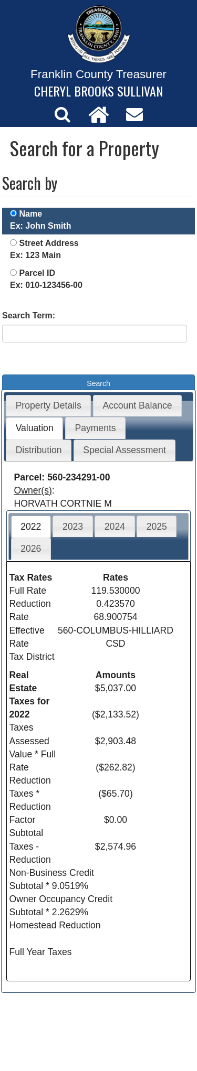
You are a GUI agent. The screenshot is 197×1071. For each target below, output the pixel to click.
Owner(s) (33, 490)
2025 (157, 526)
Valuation (35, 428)
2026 (30, 548)
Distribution (39, 450)
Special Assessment (124, 450)
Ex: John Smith (40, 225)
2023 (73, 526)
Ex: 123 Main (35, 255)
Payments (95, 428)
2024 (115, 526)
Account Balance (137, 405)
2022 (30, 526)
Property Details (48, 405)
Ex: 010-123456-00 (46, 285)
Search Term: (28, 315)
